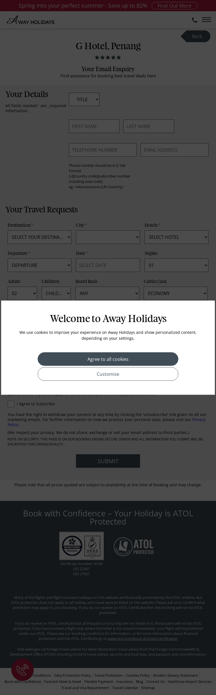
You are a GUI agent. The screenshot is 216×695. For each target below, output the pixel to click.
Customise (108, 374)
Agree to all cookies (108, 359)
